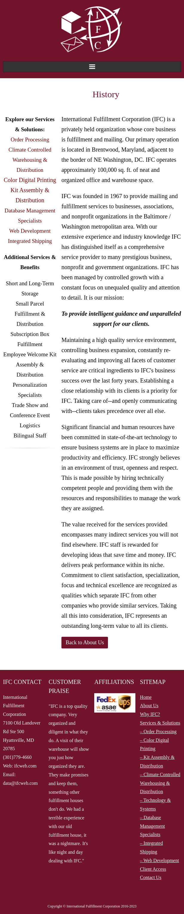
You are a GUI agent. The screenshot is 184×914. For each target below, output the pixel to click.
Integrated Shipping (30, 241)
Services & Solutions (160, 722)
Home (145, 697)
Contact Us (150, 877)
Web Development (30, 231)
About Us (149, 705)
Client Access (153, 869)
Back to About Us (85, 642)
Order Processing (30, 139)
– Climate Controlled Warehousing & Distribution (160, 783)
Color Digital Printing (30, 180)
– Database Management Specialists (152, 826)
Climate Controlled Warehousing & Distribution (29, 160)
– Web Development (159, 860)
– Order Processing (158, 731)
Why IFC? (150, 714)
